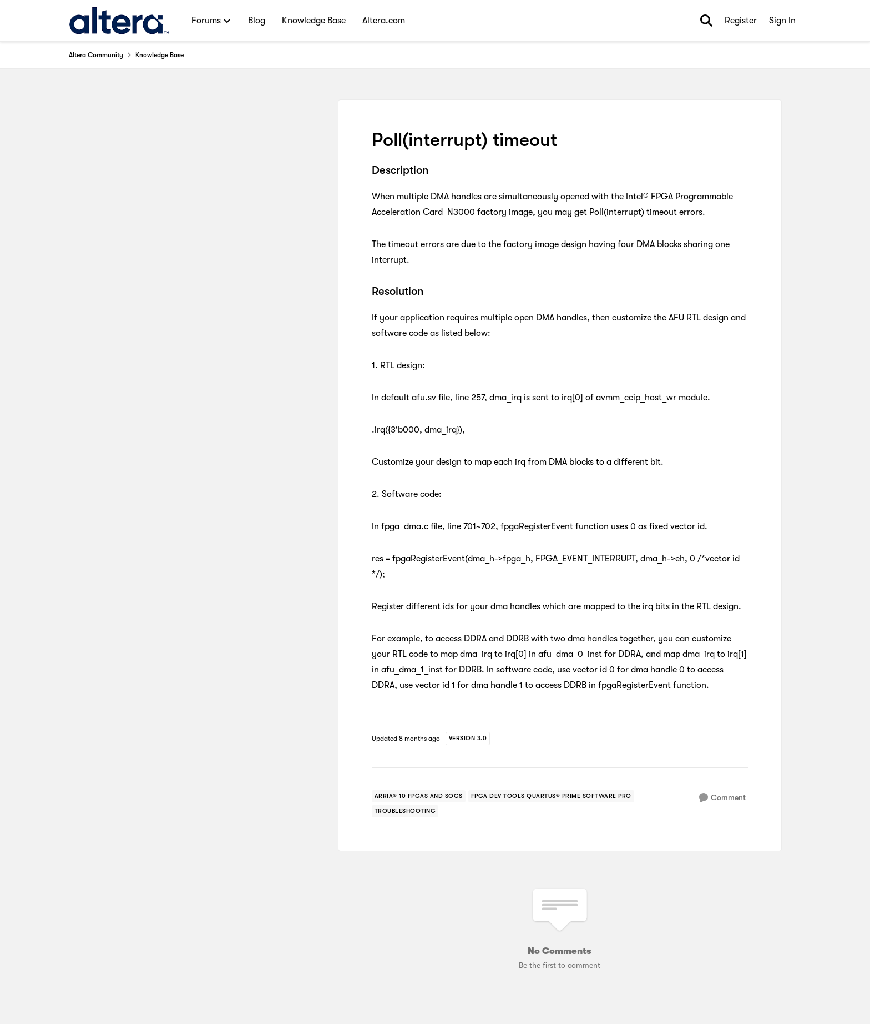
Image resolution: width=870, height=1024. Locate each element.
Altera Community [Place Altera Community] (96, 55)
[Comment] (722, 797)
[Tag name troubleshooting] (405, 811)
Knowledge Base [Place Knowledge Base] (159, 55)
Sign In (782, 21)
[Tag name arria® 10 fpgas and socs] (419, 796)
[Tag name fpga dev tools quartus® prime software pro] (551, 796)
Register (741, 21)
